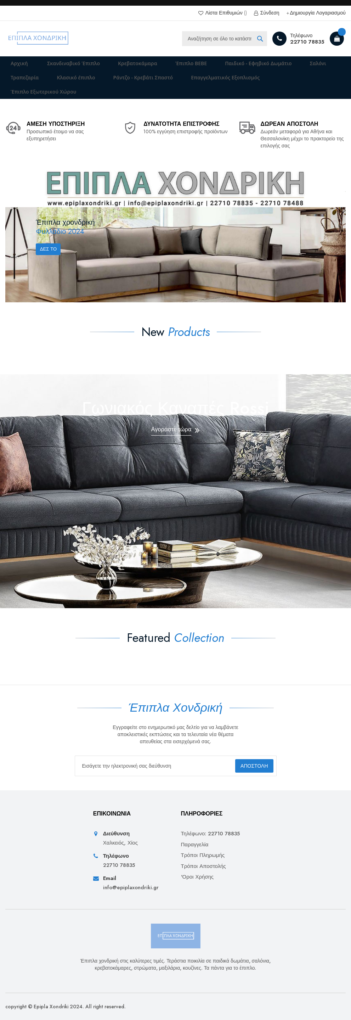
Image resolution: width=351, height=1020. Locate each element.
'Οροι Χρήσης (197, 877)
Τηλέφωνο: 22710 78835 (210, 833)
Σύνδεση (269, 13)
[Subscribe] (247, 766)
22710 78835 (307, 42)
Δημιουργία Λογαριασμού (318, 13)
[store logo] (38, 38)
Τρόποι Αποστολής (203, 866)
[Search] (260, 38)
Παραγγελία (195, 844)
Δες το (50, 264)
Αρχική (14, 66)
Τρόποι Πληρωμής (203, 855)
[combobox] (224, 38)
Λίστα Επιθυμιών (225, 13)
